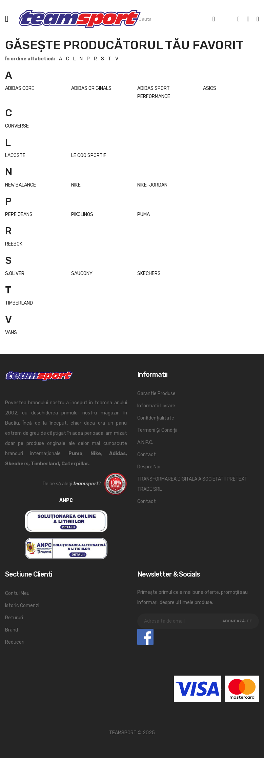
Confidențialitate (155, 418)
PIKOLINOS (82, 214)
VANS (11, 332)
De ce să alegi (57, 484)
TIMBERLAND (19, 303)
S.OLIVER (14, 273)
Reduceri (14, 642)
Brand (11, 630)
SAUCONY (82, 273)
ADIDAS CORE (19, 88)
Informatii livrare (156, 406)
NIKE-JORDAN (152, 185)
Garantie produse (156, 393)
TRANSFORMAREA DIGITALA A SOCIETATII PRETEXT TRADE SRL (192, 484)
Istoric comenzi (22, 605)
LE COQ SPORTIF (88, 155)
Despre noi (148, 467)
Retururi (14, 618)
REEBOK (13, 244)
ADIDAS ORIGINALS (91, 88)
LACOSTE (15, 155)
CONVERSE (17, 126)
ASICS (209, 88)
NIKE (76, 185)
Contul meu (17, 593)
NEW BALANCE (20, 185)
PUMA (143, 214)
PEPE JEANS (19, 214)
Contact (146, 455)
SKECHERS (149, 273)
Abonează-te (237, 621)
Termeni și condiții (157, 430)
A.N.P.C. (145, 442)
